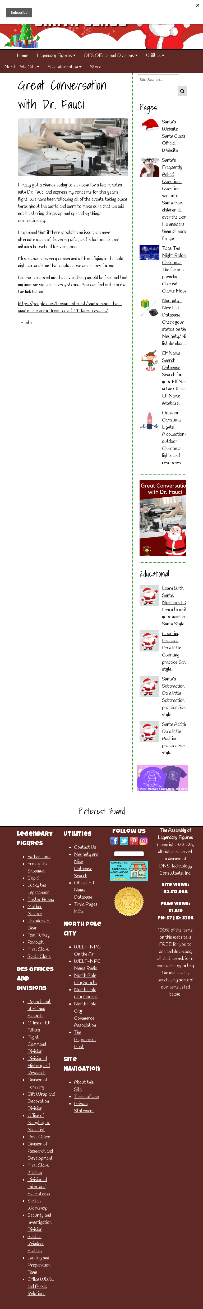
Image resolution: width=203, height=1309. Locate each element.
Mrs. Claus (38, 949)
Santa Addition (176, 724)
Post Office (38, 1137)
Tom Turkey (38, 935)
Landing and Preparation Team (38, 1265)
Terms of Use (86, 1097)
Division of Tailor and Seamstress (38, 1187)
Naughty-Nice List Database (172, 308)
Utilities (155, 55)
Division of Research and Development (40, 1151)
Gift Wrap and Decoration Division (41, 1101)
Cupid (33, 878)
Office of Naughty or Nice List (38, 1123)
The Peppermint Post (85, 1039)
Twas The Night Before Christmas (174, 255)
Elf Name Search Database (171, 360)
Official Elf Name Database (84, 890)
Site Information (65, 67)
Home (22, 55)
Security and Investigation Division (39, 1222)
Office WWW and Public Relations (40, 1286)
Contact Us (85, 847)
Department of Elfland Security (39, 1009)
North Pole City (21, 67)
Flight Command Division (36, 1044)
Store (95, 67)
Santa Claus (39, 956)
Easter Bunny (40, 899)
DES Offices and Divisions (111, 55)
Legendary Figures (56, 55)
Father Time (38, 857)
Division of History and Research (38, 1066)
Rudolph (35, 942)
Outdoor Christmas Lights (172, 420)
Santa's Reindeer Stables (35, 1244)
